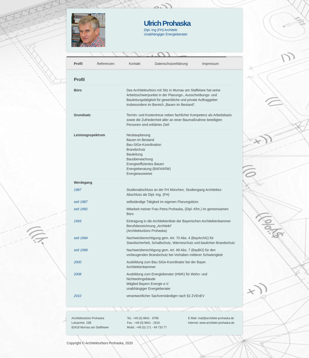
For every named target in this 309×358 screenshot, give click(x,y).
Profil (78, 64)
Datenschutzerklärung (171, 64)
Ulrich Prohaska (167, 23)
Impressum (210, 64)
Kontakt (134, 64)
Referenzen (105, 64)
